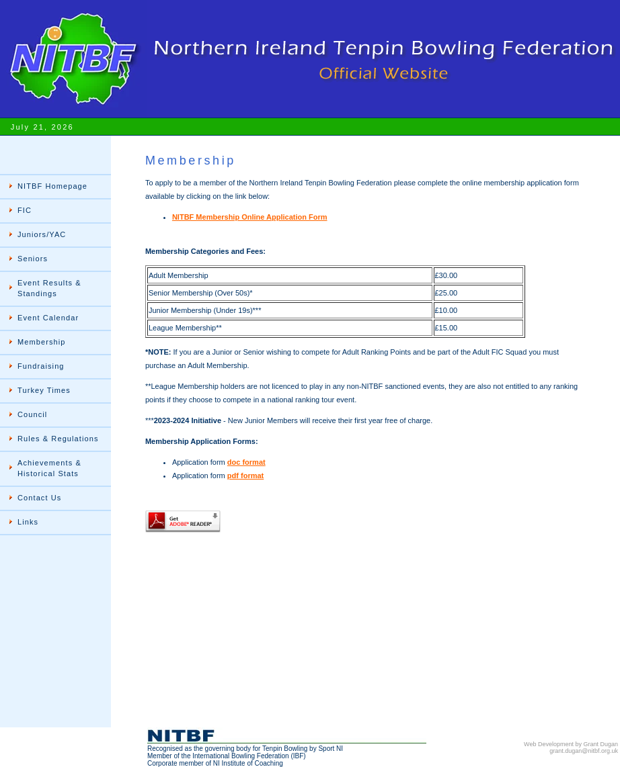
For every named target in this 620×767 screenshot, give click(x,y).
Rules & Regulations (58, 439)
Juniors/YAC (41, 234)
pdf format (245, 475)
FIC (24, 210)
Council (32, 414)
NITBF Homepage (52, 186)
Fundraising (41, 366)
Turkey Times (44, 390)
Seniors (32, 259)
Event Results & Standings (49, 288)
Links (27, 522)
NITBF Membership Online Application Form (249, 217)
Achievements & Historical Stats (49, 468)
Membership (41, 342)
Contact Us (39, 498)
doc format (246, 462)
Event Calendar (48, 318)
